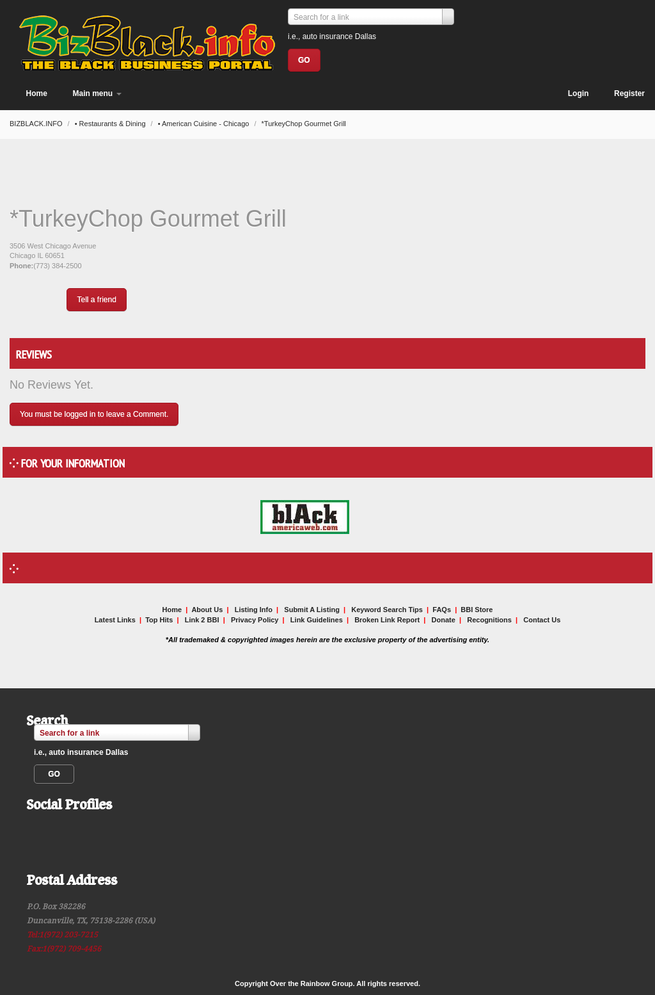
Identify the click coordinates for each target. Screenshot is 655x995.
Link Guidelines (316, 620)
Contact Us (541, 620)
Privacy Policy (255, 620)
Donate (443, 620)
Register (629, 93)
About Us (207, 609)
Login (578, 93)
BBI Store (477, 609)
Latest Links (115, 620)
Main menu (97, 93)
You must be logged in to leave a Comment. (94, 414)
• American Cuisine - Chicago (204, 123)
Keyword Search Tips (387, 609)
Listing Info (253, 609)
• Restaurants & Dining (111, 123)
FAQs (441, 609)
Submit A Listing (312, 609)
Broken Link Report (387, 620)
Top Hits (159, 620)
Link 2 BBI (202, 620)
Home (36, 93)
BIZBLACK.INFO (37, 123)
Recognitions (489, 620)
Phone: (21, 266)
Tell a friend (96, 299)
